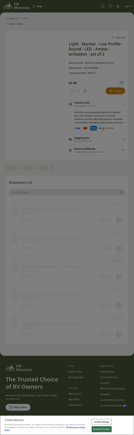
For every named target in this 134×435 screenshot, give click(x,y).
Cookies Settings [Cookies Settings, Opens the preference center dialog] (101, 427)
